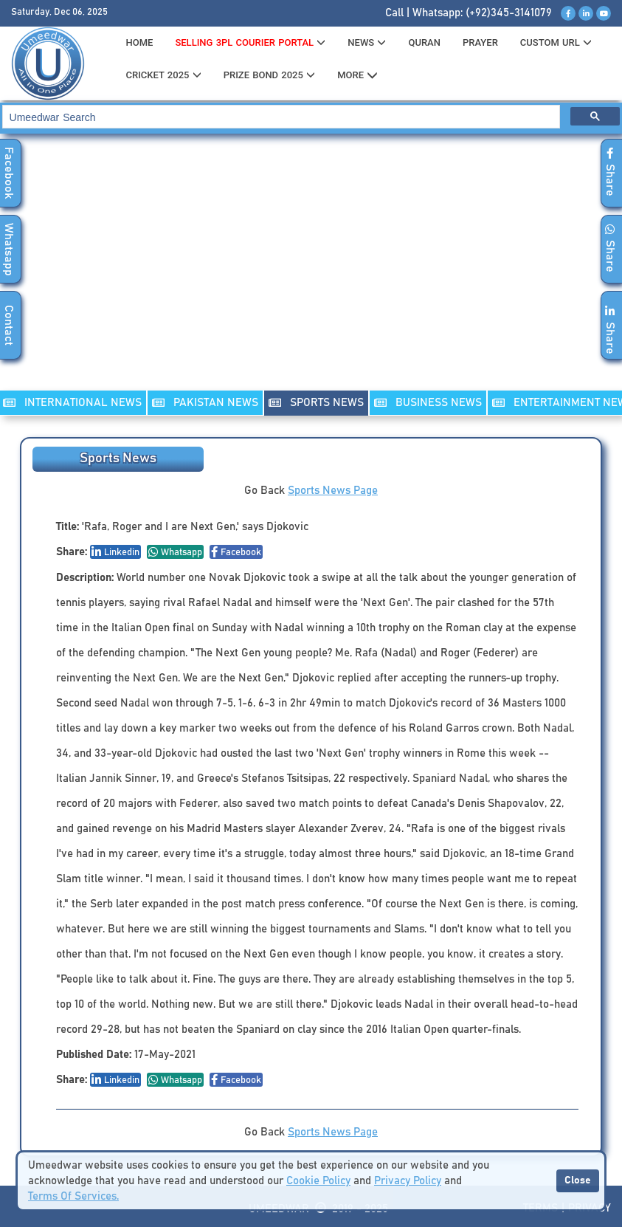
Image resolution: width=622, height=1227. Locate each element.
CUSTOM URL (556, 42)
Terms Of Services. (73, 1196)
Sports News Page (333, 490)
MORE (357, 75)
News (367, 42)
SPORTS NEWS (316, 402)
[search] (280, 117)
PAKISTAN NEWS (205, 402)
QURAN (424, 42)
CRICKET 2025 (163, 74)
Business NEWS (428, 402)
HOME (139, 42)
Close (577, 1180)
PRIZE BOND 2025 (269, 74)
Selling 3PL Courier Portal (250, 42)
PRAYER (480, 42)
